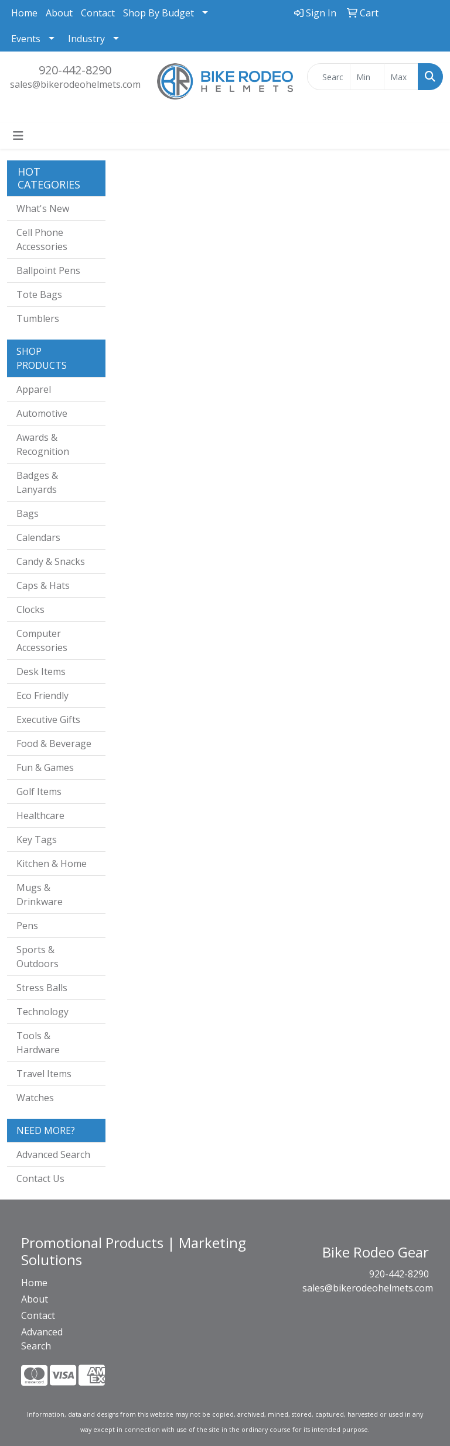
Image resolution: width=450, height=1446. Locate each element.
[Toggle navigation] (18, 136)
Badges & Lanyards (37, 482)
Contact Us (40, 1178)
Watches (35, 1097)
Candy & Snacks (50, 561)
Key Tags (36, 839)
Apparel (33, 389)
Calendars (38, 537)
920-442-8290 (75, 70)
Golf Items (39, 791)
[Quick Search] (328, 76)
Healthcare (40, 815)
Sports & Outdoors (37, 956)
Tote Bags (39, 294)
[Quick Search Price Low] (367, 76)
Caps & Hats (43, 585)
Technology (42, 1011)
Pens (27, 925)
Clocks (30, 609)
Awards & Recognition (42, 444)
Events (25, 38)
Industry (86, 38)
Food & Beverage (53, 743)
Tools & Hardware (38, 1042)
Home (24, 12)
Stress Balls (41, 987)
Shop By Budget (158, 12)
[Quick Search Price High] (401, 76)
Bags (27, 513)
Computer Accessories (41, 640)
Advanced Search (53, 1154)
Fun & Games (45, 767)
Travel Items (43, 1073)
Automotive (41, 413)
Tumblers (37, 318)
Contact (98, 12)
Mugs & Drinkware (39, 894)
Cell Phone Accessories (41, 239)
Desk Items (41, 671)
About (59, 12)
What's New (42, 208)
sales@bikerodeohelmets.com (75, 84)
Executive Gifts (48, 719)
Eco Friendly (42, 695)
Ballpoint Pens (48, 270)
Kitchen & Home (51, 863)
